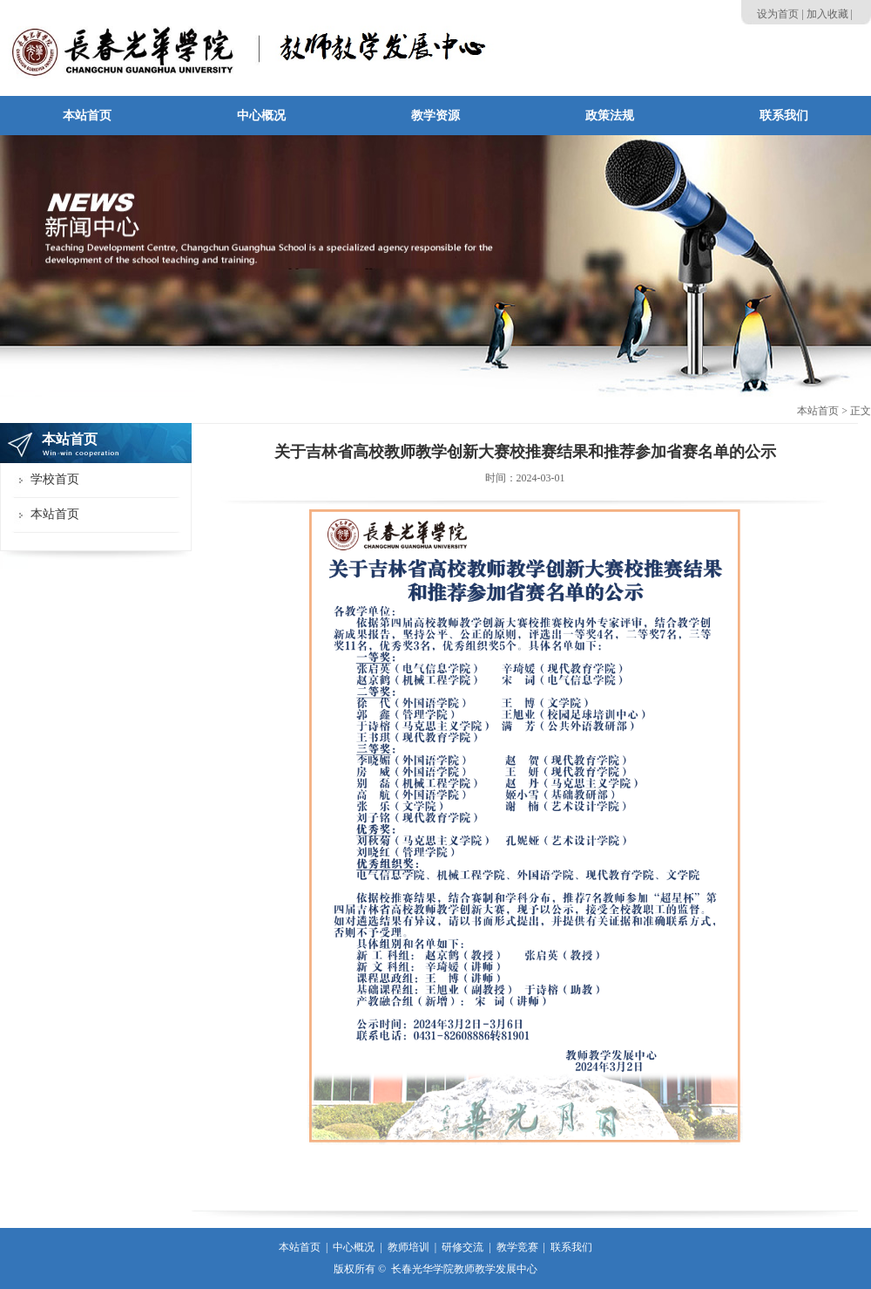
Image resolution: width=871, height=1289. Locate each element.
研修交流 (462, 1247)
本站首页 (818, 411)
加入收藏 (827, 14)
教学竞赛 (517, 1247)
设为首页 (778, 14)
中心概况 (354, 1247)
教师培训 (408, 1247)
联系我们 (571, 1247)
